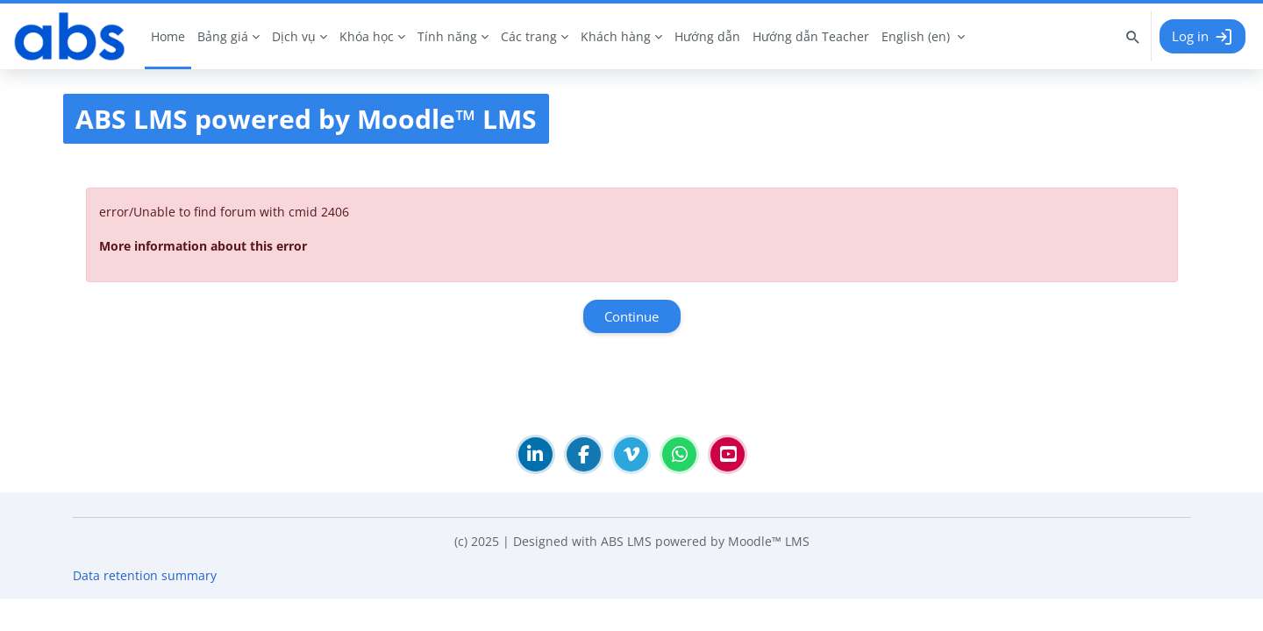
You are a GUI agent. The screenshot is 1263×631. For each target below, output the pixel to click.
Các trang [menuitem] (529, 36)
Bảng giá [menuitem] (222, 36)
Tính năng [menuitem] (447, 36)
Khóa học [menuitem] (366, 36)
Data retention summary (145, 607)
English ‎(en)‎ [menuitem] (915, 36)
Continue (631, 316)
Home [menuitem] (168, 36)
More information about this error (203, 246)
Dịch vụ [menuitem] (294, 36)
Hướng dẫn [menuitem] (707, 36)
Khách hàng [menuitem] (616, 36)
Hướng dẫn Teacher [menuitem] (811, 36)
